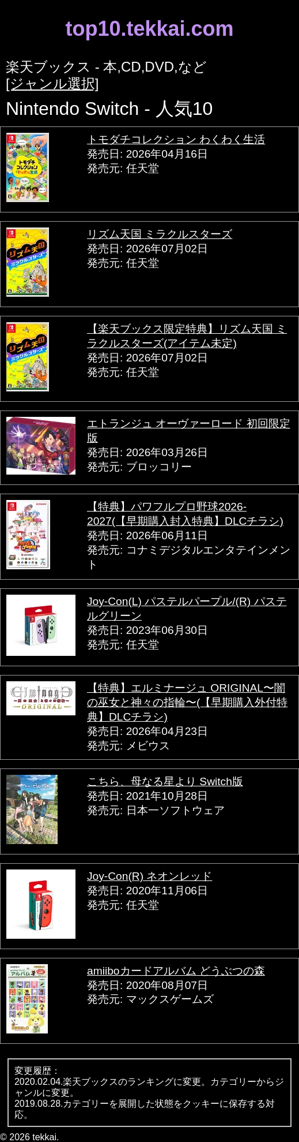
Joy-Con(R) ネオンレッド (149, 876)
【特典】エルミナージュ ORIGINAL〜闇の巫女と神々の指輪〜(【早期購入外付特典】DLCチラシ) (187, 702)
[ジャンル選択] (52, 83)
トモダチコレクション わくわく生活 (176, 139)
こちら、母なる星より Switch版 (165, 781)
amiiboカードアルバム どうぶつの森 (176, 971)
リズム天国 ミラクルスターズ (159, 234)
